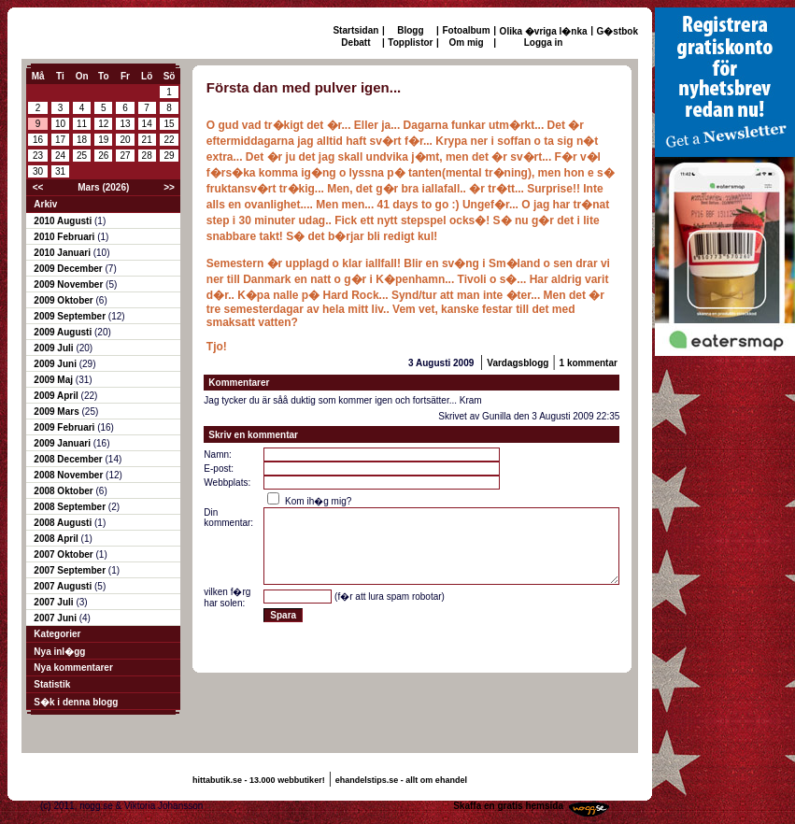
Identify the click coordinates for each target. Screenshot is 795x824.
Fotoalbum (466, 30)
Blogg (410, 30)
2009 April (57, 396)
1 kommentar (589, 363)
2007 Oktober (64, 554)
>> (169, 187)
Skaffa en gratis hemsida (508, 806)
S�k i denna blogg (76, 702)
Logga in (543, 42)
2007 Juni (56, 618)
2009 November (70, 284)
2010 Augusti (64, 221)
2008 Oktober (64, 491)
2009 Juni (56, 364)
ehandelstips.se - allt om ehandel (401, 780)
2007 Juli (55, 602)
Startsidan (355, 30)
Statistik (52, 684)
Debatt (355, 42)
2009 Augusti (64, 332)
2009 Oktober (64, 300)
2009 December (69, 268)
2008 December (69, 459)
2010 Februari (65, 237)
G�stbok (617, 31)
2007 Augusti (64, 586)
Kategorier (57, 634)
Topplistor (410, 42)
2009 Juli (55, 348)
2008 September (71, 507)
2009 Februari (65, 427)
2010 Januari (63, 253)
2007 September (71, 570)
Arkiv (45, 204)
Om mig (465, 42)
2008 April (57, 538)
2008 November (70, 475)
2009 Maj (54, 380)
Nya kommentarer (73, 667)
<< (38, 187)
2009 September (71, 316)
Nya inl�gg (59, 651)
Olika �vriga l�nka (544, 31)
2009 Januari (63, 443)
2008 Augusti (64, 523)
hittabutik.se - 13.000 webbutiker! (258, 780)
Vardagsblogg (517, 363)
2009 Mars (57, 411)
